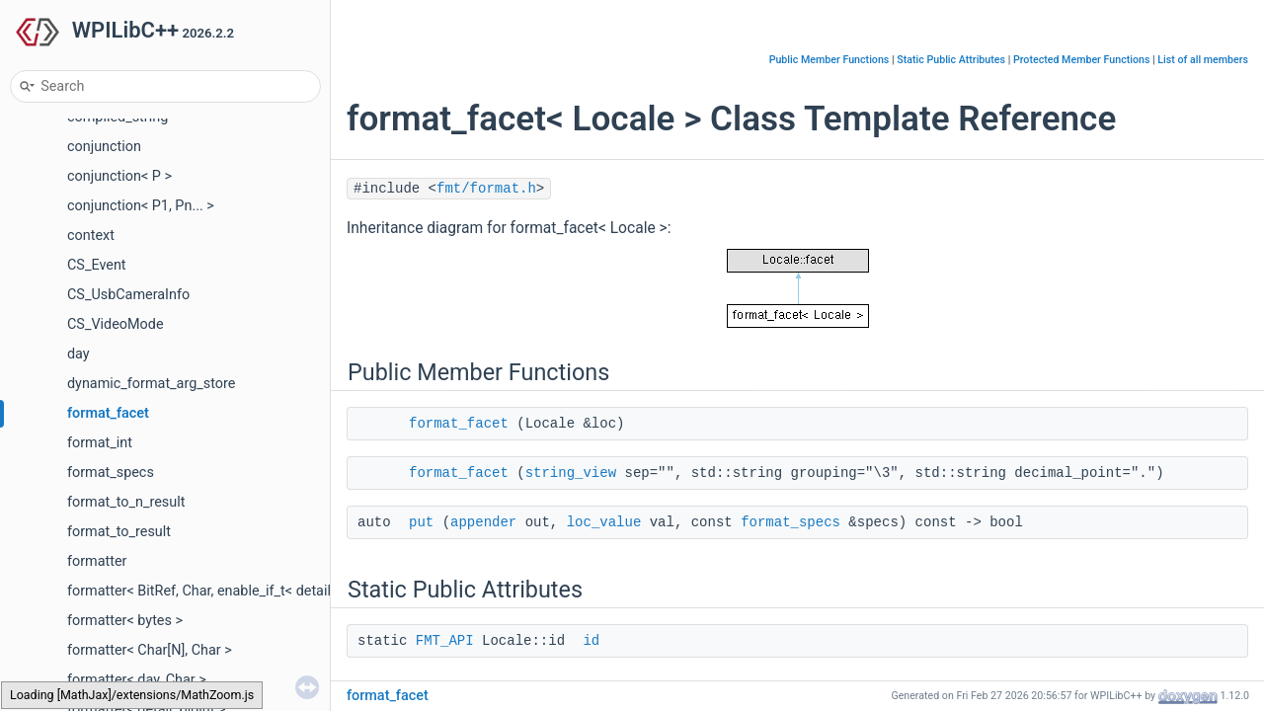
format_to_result (119, 531)
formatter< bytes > (125, 620)
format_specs (110, 472)
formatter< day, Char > (136, 680)
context (91, 235)
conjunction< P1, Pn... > (140, 206)
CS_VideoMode (115, 324)
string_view (570, 473)
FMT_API (445, 641)
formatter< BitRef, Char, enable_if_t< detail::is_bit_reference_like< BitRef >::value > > (327, 591)
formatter (96, 561)
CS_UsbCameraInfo (128, 294)
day (78, 354)
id (591, 641)
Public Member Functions (829, 59)
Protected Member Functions (1081, 59)
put (421, 522)
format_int (99, 442)
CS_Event (96, 265)
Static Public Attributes (951, 59)
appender (483, 522)
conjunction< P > (119, 176)
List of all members (1202, 59)
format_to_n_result (126, 502)
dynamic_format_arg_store (151, 383)
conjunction (104, 146)
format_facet (108, 413)
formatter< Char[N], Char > (149, 650)
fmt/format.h (486, 189)
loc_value (604, 522)
